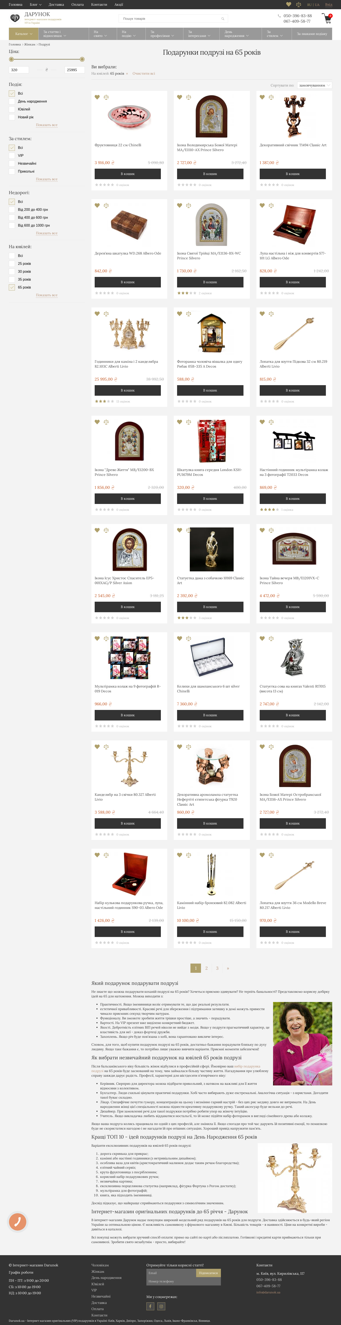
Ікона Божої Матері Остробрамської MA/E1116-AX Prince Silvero (290, 796)
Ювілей (24, 109)
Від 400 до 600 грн (33, 217)
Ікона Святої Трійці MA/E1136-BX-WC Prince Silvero (209, 255)
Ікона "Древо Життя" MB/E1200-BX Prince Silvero (124, 472)
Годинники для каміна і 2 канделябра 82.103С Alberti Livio (126, 363)
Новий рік (26, 117)
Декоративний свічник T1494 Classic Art (293, 145)
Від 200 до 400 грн (33, 209)
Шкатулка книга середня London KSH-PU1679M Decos (209, 472)
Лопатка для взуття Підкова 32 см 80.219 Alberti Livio (293, 363)
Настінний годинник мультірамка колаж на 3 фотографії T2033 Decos (294, 472)
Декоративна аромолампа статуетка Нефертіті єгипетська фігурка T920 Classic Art (207, 799)
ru (309, 4)
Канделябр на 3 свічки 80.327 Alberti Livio (125, 796)
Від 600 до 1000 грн (34, 225)
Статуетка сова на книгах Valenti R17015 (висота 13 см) (293, 688)
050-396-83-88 (295, 15)
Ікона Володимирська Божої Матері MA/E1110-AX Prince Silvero (207, 147)
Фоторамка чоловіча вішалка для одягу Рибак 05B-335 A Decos (209, 363)
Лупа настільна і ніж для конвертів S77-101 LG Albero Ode (293, 255)
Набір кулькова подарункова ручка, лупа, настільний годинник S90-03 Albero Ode (129, 905)
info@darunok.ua (268, 1292)
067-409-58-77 (297, 20)
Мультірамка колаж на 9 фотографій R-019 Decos (128, 688)
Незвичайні (27, 163)
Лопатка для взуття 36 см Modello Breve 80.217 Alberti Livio (293, 905)
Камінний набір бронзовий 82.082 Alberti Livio (211, 905)
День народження (32, 101)
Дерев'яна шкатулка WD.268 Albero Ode (128, 253)
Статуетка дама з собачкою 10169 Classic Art (210, 580)
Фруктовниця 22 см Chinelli (118, 145)
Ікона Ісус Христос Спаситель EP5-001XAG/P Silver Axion (124, 580)
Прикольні (26, 171)
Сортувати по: (282, 85)
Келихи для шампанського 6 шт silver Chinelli (208, 688)
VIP (21, 155)
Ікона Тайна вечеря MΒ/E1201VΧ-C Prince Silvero (289, 580)
